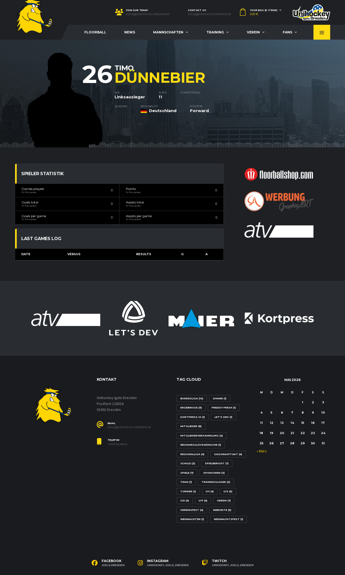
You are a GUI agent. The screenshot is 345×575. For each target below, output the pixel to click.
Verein (253, 32)
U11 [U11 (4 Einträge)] (210, 491)
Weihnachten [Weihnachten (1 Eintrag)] (192, 519)
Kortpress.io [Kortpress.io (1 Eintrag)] (192, 416)
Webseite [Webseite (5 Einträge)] (222, 509)
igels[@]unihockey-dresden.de (147, 14)
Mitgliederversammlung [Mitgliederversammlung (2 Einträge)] (201, 435)
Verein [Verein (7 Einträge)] (224, 500)
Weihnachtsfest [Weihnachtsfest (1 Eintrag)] (228, 519)
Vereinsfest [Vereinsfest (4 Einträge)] (191, 509)
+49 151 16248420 (117, 444)
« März (262, 451)
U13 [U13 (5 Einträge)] (227, 491)
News (129, 32)
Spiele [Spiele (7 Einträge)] (187, 472)
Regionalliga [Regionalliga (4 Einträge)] (192, 454)
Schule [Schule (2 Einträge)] (187, 463)
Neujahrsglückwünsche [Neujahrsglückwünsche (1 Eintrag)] (200, 444)
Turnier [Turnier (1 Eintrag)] (188, 491)
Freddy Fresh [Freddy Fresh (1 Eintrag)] (224, 407)
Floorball (95, 32)
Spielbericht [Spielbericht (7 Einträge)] (217, 463)
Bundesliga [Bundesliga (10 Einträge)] (191, 398)
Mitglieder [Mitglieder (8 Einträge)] (191, 426)
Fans (287, 32)
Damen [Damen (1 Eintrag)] (219, 398)
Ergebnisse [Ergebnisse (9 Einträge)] (191, 407)
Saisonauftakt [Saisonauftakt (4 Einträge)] (228, 454)
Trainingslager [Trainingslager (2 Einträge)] (216, 481)
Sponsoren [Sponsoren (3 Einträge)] (214, 472)
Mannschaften (168, 32)
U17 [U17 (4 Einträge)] (203, 500)
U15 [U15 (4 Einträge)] (184, 500)
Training (215, 32)
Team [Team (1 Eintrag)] (186, 481)
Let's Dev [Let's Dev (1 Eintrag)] (223, 416)
